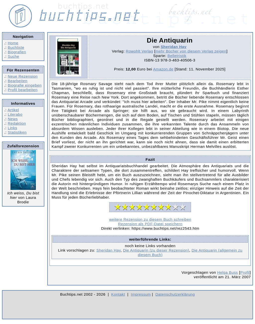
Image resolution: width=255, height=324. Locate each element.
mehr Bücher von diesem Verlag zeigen (190, 51)
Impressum (141, 294)
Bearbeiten (17, 81)
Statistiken (17, 132)
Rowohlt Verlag (139, 51)
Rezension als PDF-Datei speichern (150, 224)
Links (12, 128)
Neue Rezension (23, 76)
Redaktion (17, 123)
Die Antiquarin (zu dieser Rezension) (156, 250)
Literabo (15, 114)
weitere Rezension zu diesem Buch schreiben (150, 219)
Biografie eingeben (25, 85)
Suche (13, 56)
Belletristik (177, 56)
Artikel (13, 110)
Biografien (17, 52)
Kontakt (118, 294)
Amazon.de (163, 69)
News (13, 119)
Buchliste (16, 47)
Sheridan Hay (174, 47)
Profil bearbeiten (23, 90)
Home (13, 43)
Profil (245, 272)
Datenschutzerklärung (175, 294)
